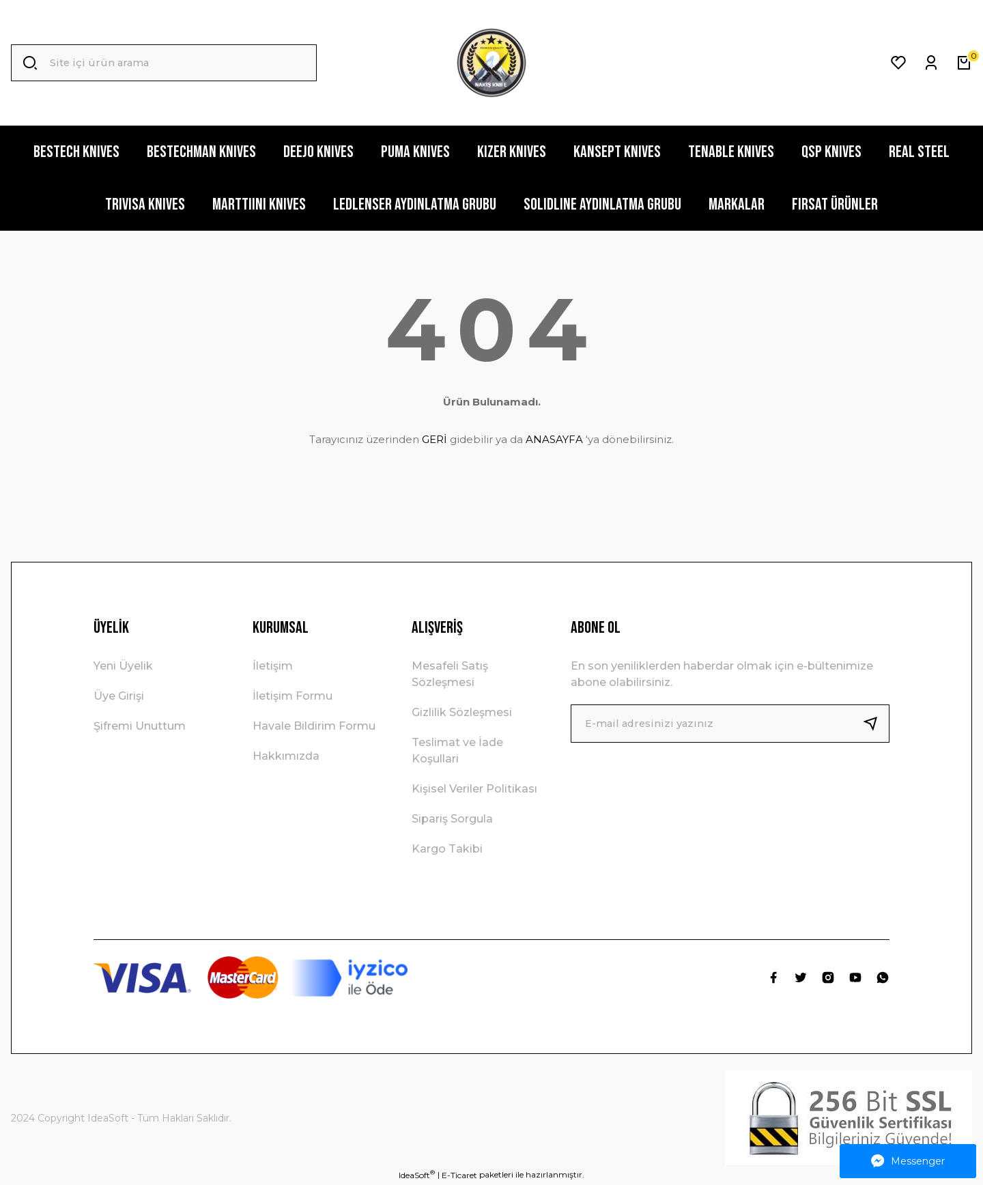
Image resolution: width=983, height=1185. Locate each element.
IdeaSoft (417, 1174)
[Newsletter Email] (730, 723)
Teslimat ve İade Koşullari (457, 750)
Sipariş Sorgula (452, 818)
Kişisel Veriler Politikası (474, 788)
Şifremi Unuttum (140, 725)
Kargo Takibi (447, 848)
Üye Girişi (119, 695)
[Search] (164, 63)
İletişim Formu (292, 695)
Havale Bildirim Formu (314, 725)
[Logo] (491, 62)
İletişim (273, 665)
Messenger (908, 1161)
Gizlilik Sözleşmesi (462, 712)
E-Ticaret (459, 1175)
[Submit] (875, 723)
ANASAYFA (554, 439)
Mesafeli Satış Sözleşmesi (450, 674)
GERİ (434, 439)
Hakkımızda (286, 755)
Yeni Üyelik (123, 665)
